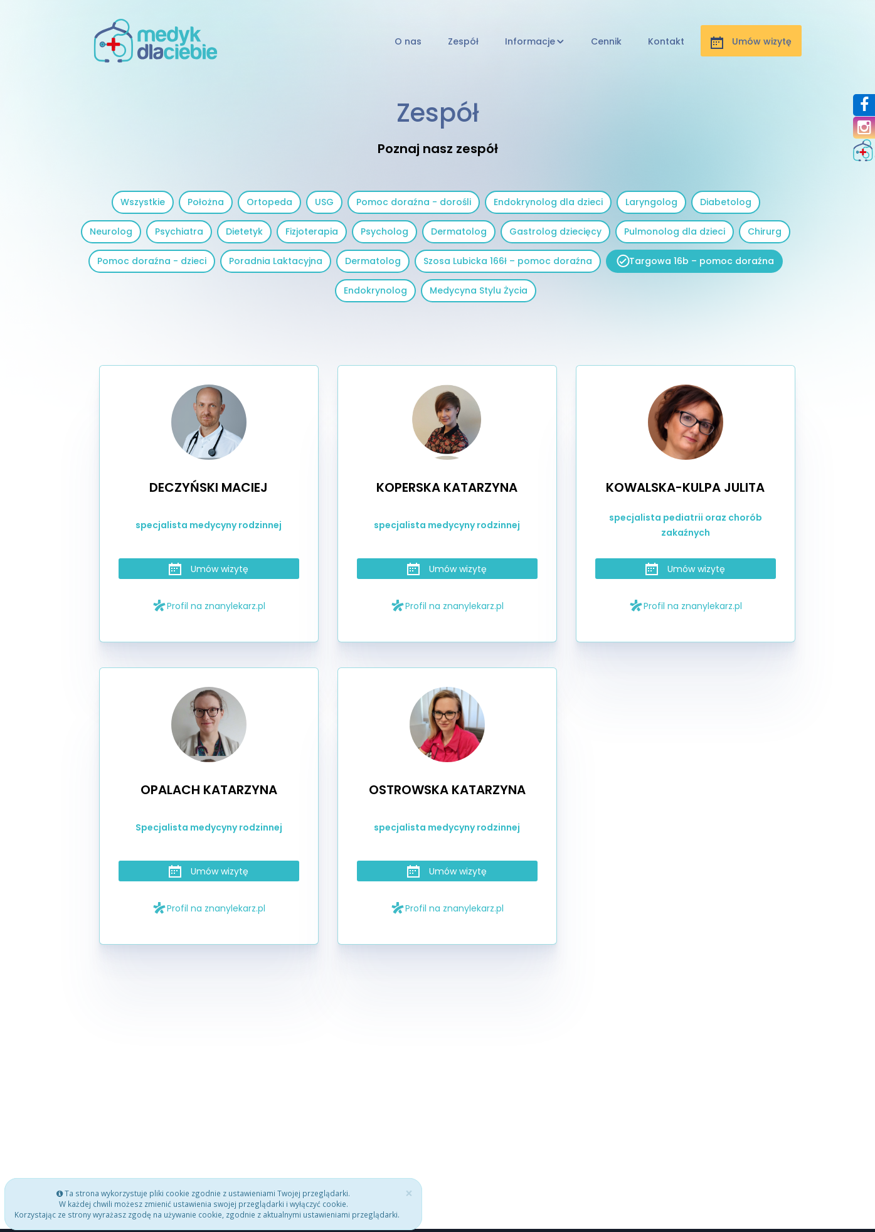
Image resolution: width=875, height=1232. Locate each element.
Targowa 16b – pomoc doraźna (701, 261)
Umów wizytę (208, 568)
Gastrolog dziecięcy (555, 231)
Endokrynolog (375, 290)
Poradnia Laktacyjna (275, 261)
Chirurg (765, 231)
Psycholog (384, 231)
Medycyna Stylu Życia (479, 290)
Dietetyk (244, 231)
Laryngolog (651, 202)
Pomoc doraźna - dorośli (413, 202)
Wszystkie (142, 202)
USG (324, 202)
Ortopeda (269, 202)
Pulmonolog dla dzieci (674, 231)
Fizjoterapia (311, 231)
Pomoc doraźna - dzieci (151, 261)
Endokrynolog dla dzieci (548, 202)
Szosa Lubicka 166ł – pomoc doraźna (507, 261)
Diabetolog (725, 202)
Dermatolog (459, 231)
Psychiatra (179, 231)
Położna (206, 202)
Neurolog (111, 231)
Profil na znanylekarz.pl (208, 605)
